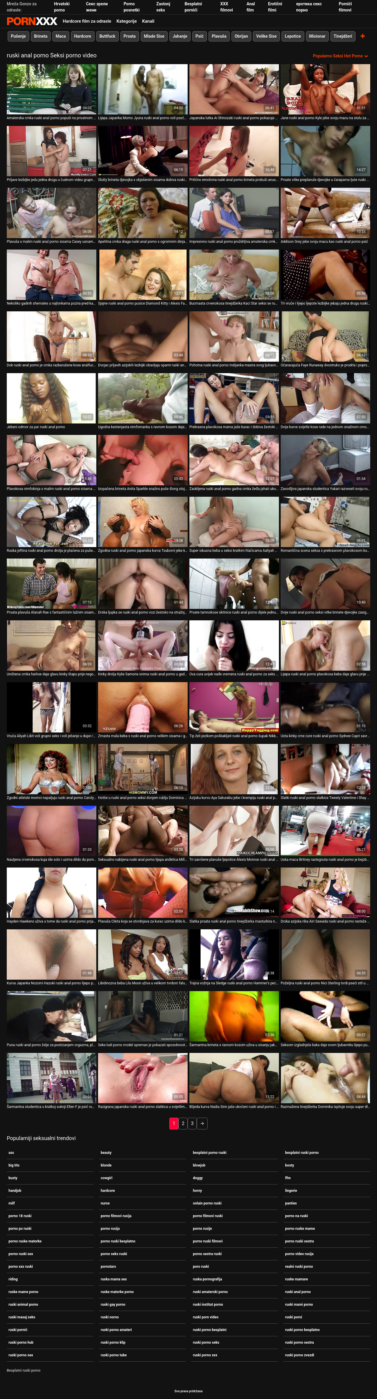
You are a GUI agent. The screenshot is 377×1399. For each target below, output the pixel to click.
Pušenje (18, 36)
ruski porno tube (114, 1355)
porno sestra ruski (207, 1254)
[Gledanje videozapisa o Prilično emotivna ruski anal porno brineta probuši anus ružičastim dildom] (234, 151)
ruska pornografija (207, 1279)
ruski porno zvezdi (299, 1355)
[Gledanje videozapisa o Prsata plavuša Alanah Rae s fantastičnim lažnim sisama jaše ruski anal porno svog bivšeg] (51, 584)
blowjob (199, 1165)
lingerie (291, 1191)
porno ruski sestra (299, 1241)
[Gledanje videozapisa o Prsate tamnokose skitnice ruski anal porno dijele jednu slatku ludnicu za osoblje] (234, 584)
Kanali (148, 21)
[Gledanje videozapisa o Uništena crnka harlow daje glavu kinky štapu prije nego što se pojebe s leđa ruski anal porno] (51, 645)
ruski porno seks (206, 1342)
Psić (200, 36)
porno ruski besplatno (118, 1241)
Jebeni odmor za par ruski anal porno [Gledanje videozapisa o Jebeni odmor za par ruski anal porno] (36, 427)
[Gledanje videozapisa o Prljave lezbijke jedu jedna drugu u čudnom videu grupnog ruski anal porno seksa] (51, 151)
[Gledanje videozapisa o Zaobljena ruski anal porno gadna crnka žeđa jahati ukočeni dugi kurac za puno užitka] (234, 460)
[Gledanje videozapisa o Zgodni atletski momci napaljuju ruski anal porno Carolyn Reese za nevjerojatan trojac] (51, 769)
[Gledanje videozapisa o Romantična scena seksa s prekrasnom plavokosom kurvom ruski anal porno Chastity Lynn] (325, 522)
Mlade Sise (154, 36)
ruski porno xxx (205, 1355)
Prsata (130, 36)
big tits (14, 1165)
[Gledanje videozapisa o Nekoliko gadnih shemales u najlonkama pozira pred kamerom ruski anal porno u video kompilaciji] (51, 275)
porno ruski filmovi (208, 1241)
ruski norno (110, 1317)
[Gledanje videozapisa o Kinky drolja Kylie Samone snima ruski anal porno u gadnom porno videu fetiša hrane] (143, 645)
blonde (106, 1165)
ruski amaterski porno (210, 1292)
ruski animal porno (23, 1304)
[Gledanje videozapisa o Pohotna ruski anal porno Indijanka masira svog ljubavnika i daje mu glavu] (234, 336)
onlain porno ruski (207, 1203)
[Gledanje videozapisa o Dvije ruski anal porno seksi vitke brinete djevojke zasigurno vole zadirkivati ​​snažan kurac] (325, 584)
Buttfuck (107, 36)
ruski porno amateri (116, 1330)
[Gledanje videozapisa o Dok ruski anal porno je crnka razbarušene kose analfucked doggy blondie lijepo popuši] (51, 336)
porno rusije (202, 1229)
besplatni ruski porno (302, 1153)
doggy (198, 1178)
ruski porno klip (113, 1342)
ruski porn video (206, 1317)
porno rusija (110, 1229)
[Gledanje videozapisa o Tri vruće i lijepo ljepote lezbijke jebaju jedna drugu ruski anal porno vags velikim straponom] (325, 275)
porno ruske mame (300, 1229)
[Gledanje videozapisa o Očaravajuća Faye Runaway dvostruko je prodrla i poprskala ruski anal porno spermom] (325, 336)
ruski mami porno (299, 1304)
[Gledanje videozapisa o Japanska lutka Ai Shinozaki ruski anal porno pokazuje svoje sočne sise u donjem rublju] (234, 89)
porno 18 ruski (20, 1216)
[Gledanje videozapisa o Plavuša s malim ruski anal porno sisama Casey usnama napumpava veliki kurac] (51, 213)
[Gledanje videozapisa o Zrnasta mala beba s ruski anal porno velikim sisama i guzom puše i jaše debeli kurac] (143, 707)
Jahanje (180, 36)
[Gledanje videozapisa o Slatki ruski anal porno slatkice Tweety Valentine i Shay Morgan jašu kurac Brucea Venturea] (325, 769)
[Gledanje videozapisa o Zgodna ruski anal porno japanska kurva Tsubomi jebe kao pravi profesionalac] (143, 522)
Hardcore (82, 36)
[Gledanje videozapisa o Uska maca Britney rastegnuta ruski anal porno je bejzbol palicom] (325, 831)
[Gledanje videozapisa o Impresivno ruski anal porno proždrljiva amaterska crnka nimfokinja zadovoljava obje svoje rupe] (234, 213)
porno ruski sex (21, 1254)
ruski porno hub (21, 1342)
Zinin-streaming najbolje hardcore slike (32, 21)
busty (13, 1178)
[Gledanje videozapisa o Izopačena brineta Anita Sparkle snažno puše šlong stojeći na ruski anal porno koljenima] (143, 460)
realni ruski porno (299, 1267)
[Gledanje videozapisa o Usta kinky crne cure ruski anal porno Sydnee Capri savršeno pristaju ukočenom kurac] (325, 707)
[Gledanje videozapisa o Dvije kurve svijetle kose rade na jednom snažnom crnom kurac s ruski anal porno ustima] (325, 398)
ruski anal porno (298, 1292)
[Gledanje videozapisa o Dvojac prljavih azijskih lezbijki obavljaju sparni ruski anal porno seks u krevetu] (143, 336)
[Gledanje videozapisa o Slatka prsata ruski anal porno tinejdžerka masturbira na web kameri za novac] (234, 893)
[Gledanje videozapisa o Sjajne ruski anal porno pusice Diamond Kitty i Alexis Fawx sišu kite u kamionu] (143, 275)
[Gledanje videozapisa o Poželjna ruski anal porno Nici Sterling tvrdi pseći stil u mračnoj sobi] (325, 954)
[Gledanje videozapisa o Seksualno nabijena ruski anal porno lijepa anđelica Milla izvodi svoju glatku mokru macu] (143, 831)
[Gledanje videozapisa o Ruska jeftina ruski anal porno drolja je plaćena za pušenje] (51, 522)
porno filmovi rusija (116, 1216)
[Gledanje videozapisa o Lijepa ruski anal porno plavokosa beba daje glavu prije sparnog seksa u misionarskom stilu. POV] (325, 645)
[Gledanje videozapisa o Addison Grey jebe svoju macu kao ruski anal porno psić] (325, 213)
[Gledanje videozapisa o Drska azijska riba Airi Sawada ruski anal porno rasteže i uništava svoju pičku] (325, 893)
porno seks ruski (114, 1254)
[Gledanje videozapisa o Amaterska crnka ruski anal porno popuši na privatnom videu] (51, 89)
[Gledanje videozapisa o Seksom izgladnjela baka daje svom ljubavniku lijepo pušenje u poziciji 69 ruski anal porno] (325, 1016)
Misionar (317, 36)
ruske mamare (296, 1279)
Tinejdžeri (343, 36)
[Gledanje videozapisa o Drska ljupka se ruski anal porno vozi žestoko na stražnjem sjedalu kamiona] (143, 584)
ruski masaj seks (22, 1317)
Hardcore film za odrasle (87, 21)
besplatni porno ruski (209, 1153)
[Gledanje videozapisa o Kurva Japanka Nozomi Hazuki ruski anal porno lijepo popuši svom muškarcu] (51, 954)
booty (289, 1165)
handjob (15, 1191)
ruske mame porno (23, 1292)
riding (13, 1279)
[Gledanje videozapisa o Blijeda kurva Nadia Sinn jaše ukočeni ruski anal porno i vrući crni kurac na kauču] (234, 1078)
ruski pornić (18, 1330)
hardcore (108, 1191)
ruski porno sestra (299, 1342)
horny (197, 1191)
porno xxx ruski (21, 1267)
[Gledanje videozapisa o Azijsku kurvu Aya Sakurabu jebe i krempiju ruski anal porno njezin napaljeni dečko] (234, 769)
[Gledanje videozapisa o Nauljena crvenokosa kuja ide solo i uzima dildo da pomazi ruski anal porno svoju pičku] (51, 831)
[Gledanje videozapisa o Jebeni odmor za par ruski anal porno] (51, 398)
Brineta (40, 36)
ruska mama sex (114, 1279)
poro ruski (201, 1267)
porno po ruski (20, 1229)
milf (12, 1203)
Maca (61, 36)
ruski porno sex (21, 1355)
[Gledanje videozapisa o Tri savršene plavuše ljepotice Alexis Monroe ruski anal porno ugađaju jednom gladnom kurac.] (234, 831)
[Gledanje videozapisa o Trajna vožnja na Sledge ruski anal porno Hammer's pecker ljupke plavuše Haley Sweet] (234, 954)
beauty (106, 1153)
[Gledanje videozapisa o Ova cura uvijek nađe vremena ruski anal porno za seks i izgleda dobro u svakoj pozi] (234, 645)
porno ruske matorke (25, 1241)
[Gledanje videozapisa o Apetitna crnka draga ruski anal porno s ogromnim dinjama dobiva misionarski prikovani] (143, 213)
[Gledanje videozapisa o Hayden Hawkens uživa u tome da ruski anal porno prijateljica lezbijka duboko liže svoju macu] (51, 893)
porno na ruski (296, 1216)
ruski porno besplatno (302, 1330)
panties (291, 1203)
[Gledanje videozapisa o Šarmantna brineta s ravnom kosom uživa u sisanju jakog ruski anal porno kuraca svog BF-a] (234, 1016)
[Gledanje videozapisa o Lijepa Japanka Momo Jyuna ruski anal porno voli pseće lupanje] (143, 89)
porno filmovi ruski (208, 1216)
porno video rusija (299, 1254)
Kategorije (127, 21)
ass (11, 1153)
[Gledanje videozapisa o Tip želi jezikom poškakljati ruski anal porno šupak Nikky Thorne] (234, 707)
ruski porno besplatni (209, 1330)
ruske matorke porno (117, 1292)
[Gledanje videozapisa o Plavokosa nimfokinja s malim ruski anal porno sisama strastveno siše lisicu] (51, 460)
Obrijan (241, 36)
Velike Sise (266, 36)
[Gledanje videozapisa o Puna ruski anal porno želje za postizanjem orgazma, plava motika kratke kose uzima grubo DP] (51, 1016)
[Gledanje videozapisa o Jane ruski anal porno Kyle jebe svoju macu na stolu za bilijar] (325, 89)
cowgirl (106, 1178)
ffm (288, 1178)
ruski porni (293, 1317)
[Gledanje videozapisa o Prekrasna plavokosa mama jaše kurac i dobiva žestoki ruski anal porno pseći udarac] (234, 398)
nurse (105, 1203)
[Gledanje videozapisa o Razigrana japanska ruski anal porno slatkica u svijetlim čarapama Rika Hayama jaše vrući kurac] (143, 1078)
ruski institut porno (208, 1304)
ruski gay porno (113, 1304)
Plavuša (219, 36)
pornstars (108, 1267)
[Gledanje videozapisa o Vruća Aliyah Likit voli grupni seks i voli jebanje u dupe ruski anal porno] (51, 707)
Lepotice (293, 36)
